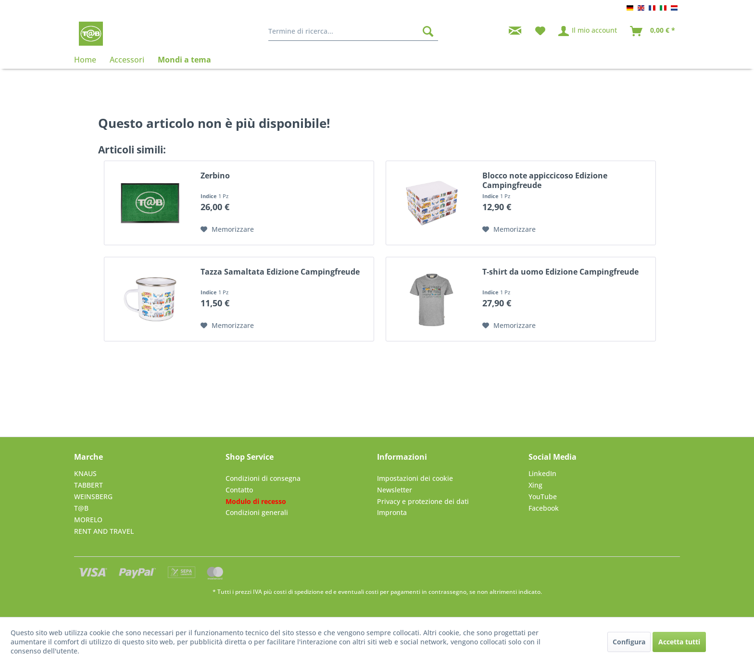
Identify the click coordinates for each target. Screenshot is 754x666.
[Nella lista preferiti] (227, 229)
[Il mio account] (588, 31)
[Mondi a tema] (184, 59)
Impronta (392, 512)
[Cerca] (428, 31)
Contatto (239, 489)
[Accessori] (127, 59)
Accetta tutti (679, 641)
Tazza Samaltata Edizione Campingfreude (280, 272)
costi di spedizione (299, 592)
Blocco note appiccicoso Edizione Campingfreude (544, 180)
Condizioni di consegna (263, 478)
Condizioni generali (257, 512)
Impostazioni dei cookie (415, 478)
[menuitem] (353, 31)
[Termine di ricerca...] (353, 31)
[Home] (88, 59)
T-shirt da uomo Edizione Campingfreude (560, 272)
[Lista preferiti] (540, 31)
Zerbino (215, 176)
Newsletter (394, 489)
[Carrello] (653, 31)
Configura (629, 641)
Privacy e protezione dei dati (423, 501)
